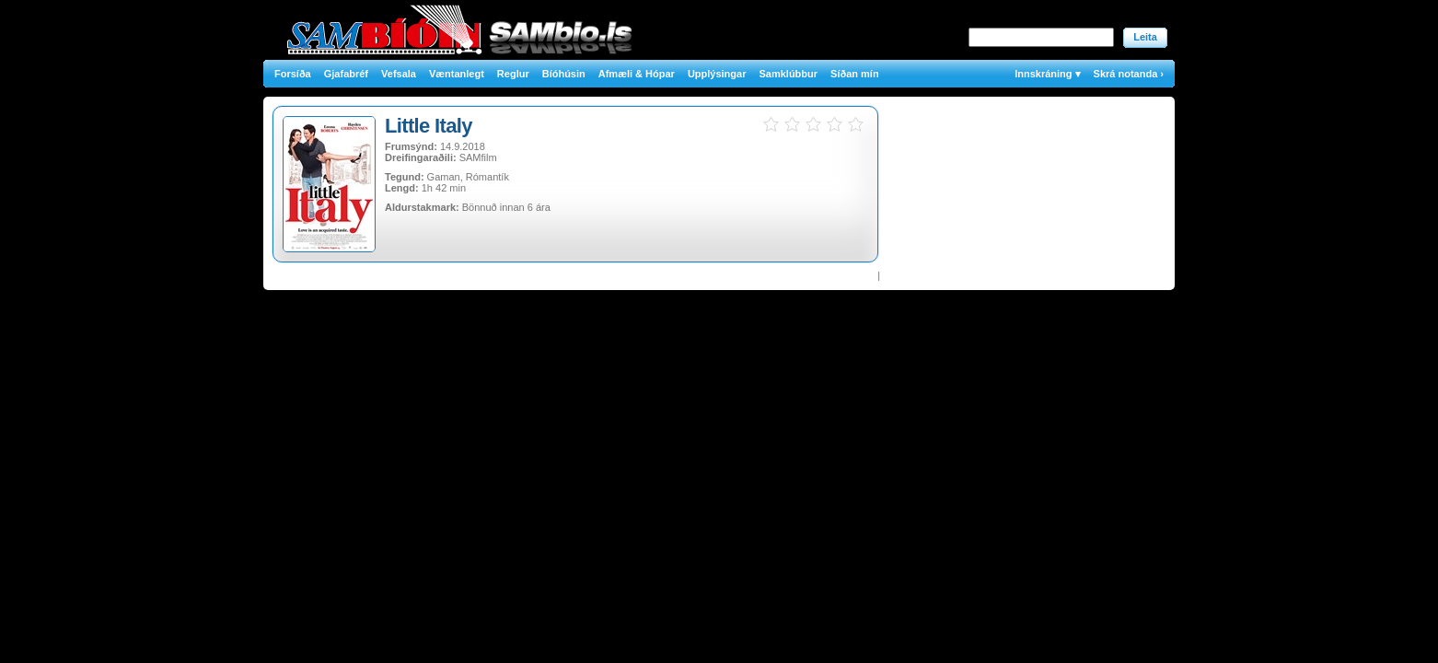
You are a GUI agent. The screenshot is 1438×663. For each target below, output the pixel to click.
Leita (1145, 36)
